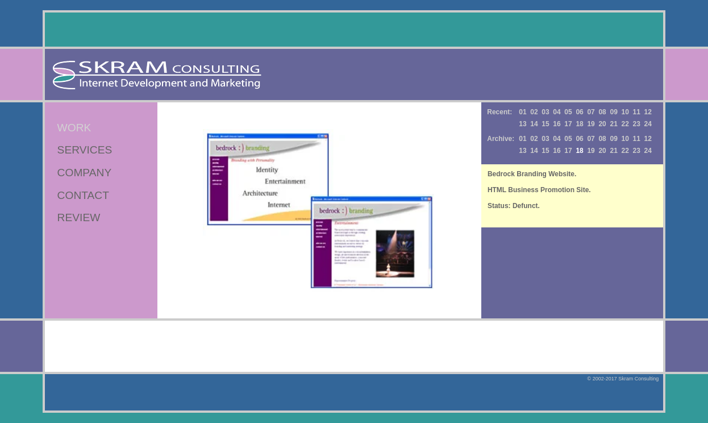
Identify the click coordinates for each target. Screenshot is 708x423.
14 (534, 124)
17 (568, 124)
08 (602, 112)
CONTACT (83, 195)
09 (613, 112)
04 (556, 112)
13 (522, 124)
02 (534, 112)
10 (625, 112)
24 (648, 124)
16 (556, 124)
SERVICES (85, 150)
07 (590, 112)
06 (579, 112)
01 (522, 112)
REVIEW (79, 217)
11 (636, 112)
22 (625, 124)
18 (579, 124)
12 (648, 112)
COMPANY (84, 173)
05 (568, 112)
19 (590, 124)
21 (613, 124)
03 (545, 112)
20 (602, 124)
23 (636, 124)
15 (545, 124)
